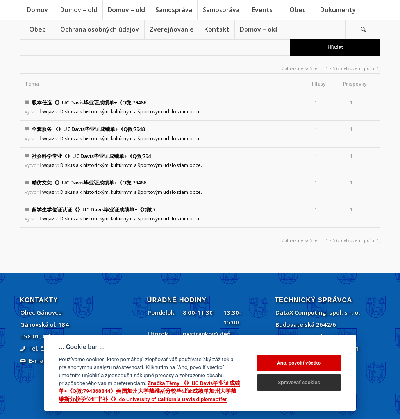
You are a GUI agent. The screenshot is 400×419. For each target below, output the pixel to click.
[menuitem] (37, 10)
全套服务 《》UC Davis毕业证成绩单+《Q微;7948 (88, 129)
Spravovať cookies (299, 382)
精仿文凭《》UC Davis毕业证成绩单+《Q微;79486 (89, 182)
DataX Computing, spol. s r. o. (317, 312)
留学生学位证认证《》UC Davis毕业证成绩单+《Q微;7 (93, 209)
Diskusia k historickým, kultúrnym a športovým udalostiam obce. (131, 111)
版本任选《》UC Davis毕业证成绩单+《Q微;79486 (89, 102)
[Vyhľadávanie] (362, 29)
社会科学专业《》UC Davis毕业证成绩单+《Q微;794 (91, 155)
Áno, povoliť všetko (299, 363)
